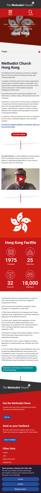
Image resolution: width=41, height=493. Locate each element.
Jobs (4, 456)
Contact (5, 452)
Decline (20, 484)
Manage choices (20, 489)
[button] (10, 12)
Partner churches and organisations (19, 26)
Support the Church (9, 459)
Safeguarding (7, 462)
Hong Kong (28, 29)
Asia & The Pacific (15, 29)
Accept (20, 479)
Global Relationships (28, 24)
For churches (15, 24)
